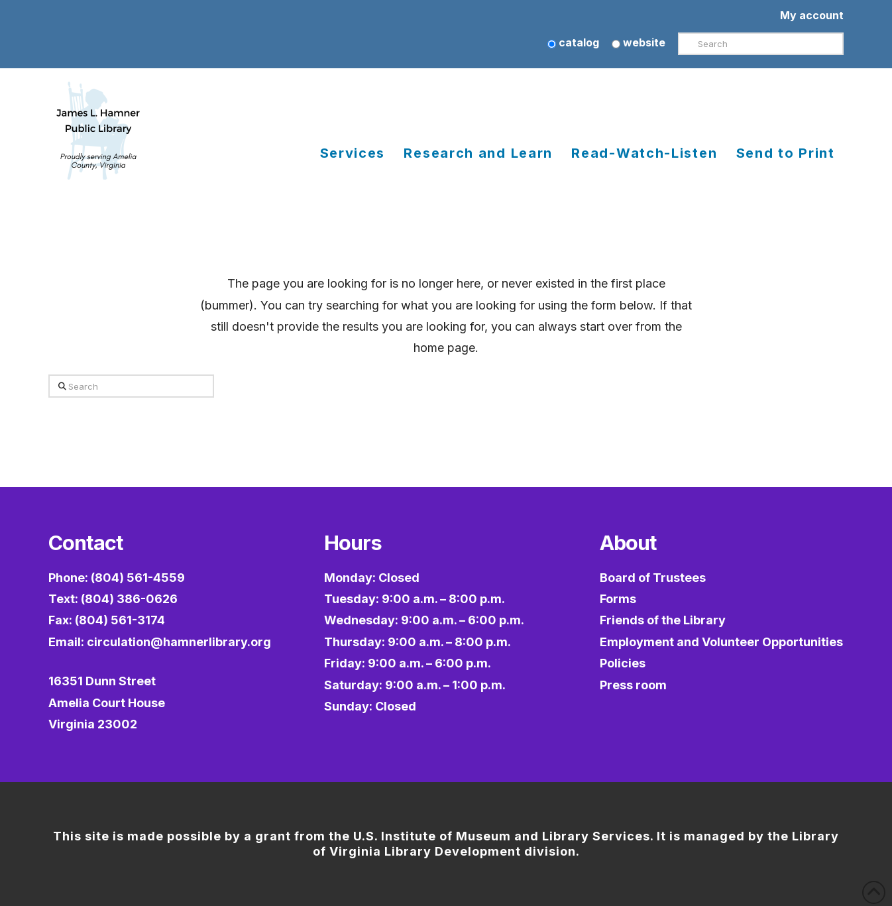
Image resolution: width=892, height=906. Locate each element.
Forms (618, 599)
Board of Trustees (653, 578)
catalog (573, 42)
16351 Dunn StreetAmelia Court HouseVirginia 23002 (106, 702)
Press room (633, 685)
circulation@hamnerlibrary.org (179, 642)
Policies (622, 663)
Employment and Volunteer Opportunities (721, 642)
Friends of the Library (663, 620)
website (638, 42)
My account (812, 15)
